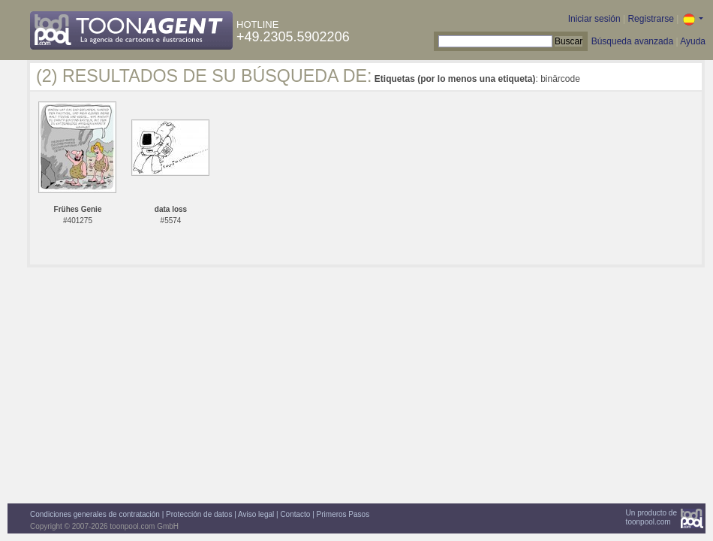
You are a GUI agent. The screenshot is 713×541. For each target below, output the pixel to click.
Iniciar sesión (594, 19)
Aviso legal (256, 514)
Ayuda (692, 41)
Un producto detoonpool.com (651, 517)
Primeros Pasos (343, 514)
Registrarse (650, 19)
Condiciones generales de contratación (95, 514)
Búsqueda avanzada (632, 41)
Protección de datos (199, 514)
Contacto (295, 514)
